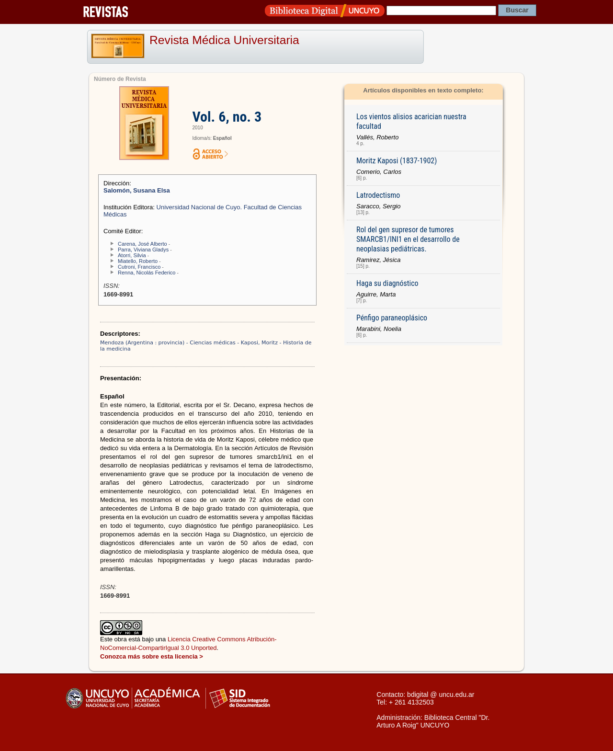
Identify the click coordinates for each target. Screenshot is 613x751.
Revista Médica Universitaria (224, 40)
